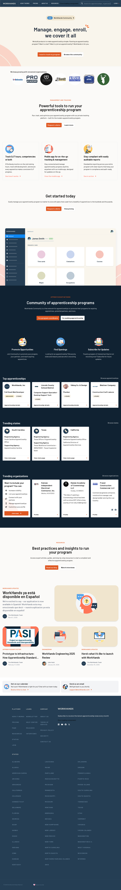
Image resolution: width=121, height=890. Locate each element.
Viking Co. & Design (79, 385)
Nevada (48, 819)
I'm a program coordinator (48, 318)
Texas (43, 430)
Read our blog (51, 567)
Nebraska (49, 813)
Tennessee (83, 802)
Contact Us (45, 742)
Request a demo (54, 125)
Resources (17, 734)
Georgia (15, 819)
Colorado (16, 796)
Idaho (14, 836)
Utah (80, 813)
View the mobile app (53, 176)
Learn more (68, 125)
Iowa (14, 853)
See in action (90, 176)
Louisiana (49, 762)
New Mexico (50, 836)
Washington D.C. (85, 842)
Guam (14, 824)
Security (44, 736)
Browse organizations (110, 476)
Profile (46, 515)
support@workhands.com (81, 690)
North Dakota (51, 853)
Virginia (81, 824)
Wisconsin (82, 853)
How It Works (18, 716)
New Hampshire (52, 824)
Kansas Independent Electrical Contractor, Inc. (48, 487)
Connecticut (18, 802)
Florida (15, 813)
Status (15, 739)
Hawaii (15, 830)
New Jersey (50, 830)
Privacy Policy (47, 730)
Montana (49, 807)
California (75, 430)
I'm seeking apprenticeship (72, 318)
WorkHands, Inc (18, 385)
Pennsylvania (84, 773)
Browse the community (73, 54)
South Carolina (18, 430)
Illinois (15, 842)
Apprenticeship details (16, 405)
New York (49, 842)
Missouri (49, 802)
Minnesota (50, 790)
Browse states (113, 423)
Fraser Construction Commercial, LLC (107, 485)
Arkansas (16, 784)
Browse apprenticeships (109, 378)
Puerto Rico (83, 779)
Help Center (32, 722)
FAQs (14, 728)
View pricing (69, 209)
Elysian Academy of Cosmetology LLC (78, 485)
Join (14, 745)
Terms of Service (44, 723)
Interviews (31, 734)
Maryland (49, 773)
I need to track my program (49, 54)
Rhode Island (84, 784)
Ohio (47, 865)
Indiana (15, 847)
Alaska (15, 767)
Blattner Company (107, 385)
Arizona (16, 779)
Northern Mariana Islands (57, 859)
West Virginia (84, 847)
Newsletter (31, 716)
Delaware (16, 807)
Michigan (49, 784)
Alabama (16, 762)
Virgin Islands (84, 830)
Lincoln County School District (47, 386)
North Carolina (52, 847)
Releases (30, 728)
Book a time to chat (19, 690)
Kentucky (16, 865)
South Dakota (84, 796)
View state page (16, 458)
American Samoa (19, 773)
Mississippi (50, 796)
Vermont (82, 819)
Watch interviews (68, 567)
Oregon (81, 767)
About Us (44, 716)
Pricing (15, 722)
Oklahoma (82, 762)
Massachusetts (52, 779)
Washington (83, 836)
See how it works (13, 176)
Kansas (15, 859)
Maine (47, 767)
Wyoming (82, 859)
